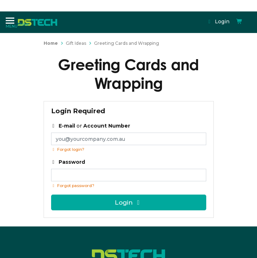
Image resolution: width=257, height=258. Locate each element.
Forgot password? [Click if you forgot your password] (72, 185)
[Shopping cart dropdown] (174, 15)
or (90, 126)
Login (155, 15)
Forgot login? (67, 149)
